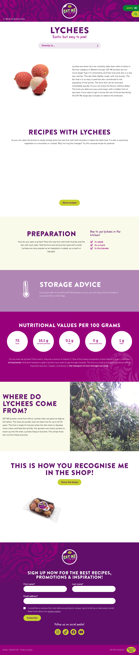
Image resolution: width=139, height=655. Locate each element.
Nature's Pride (131, 649)
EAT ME (69, 10)
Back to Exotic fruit (15, 19)
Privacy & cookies (26, 650)
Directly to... (48, 45)
